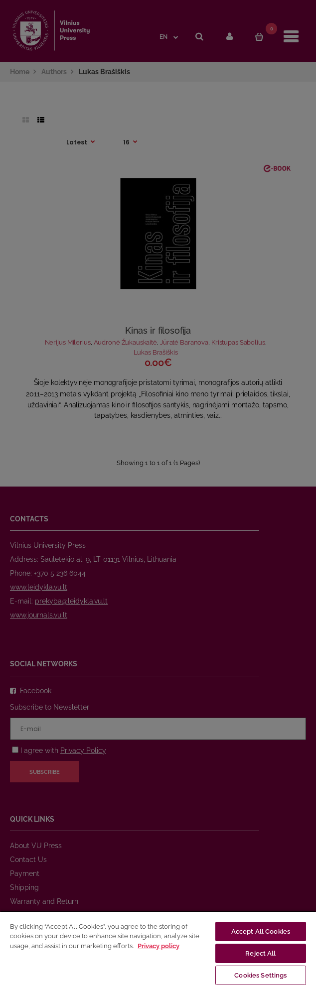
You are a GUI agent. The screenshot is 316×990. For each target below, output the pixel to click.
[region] (158, 950)
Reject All (260, 953)
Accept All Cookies (260, 931)
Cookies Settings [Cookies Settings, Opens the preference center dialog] (260, 975)
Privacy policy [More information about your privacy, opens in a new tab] (158, 946)
